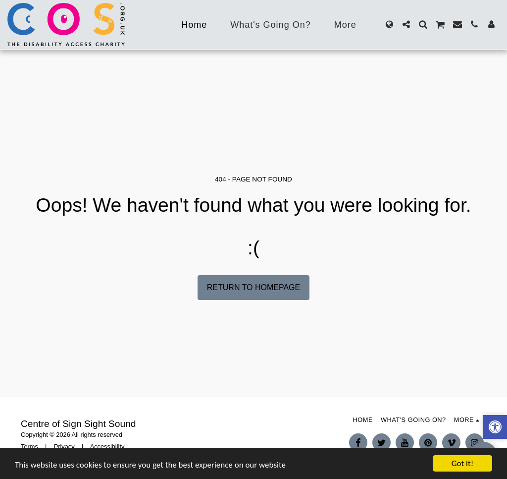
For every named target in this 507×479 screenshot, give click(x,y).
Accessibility (107, 446)
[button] (406, 24)
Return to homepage (253, 287)
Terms (29, 446)
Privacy (64, 446)
